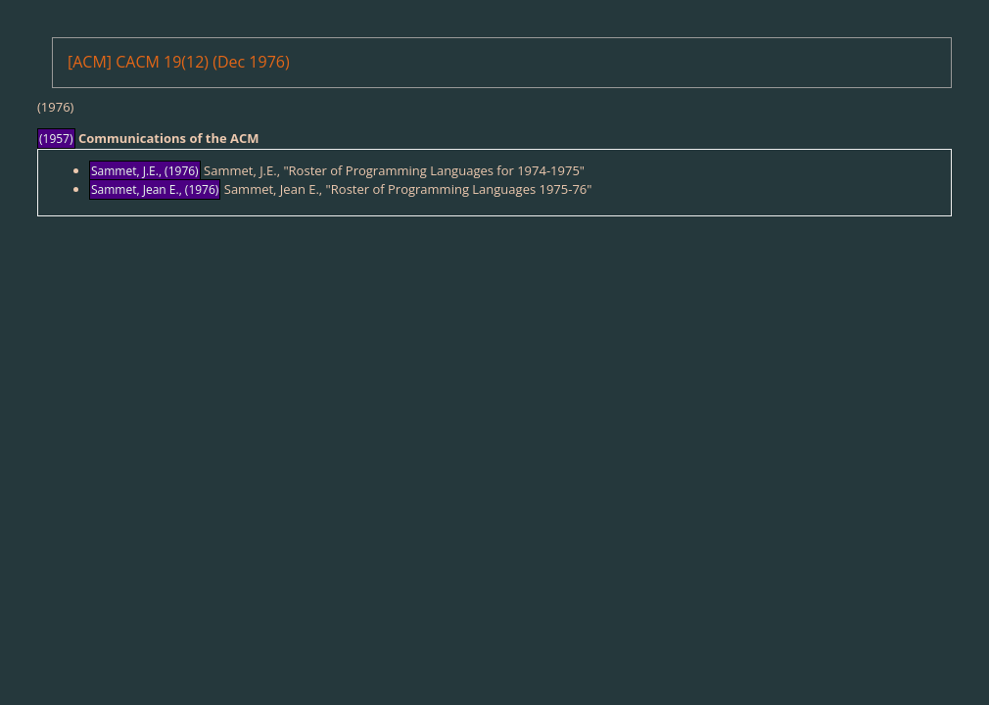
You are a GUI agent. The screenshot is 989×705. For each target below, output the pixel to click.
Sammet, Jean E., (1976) (154, 189)
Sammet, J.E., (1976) (145, 171)
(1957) (56, 138)
